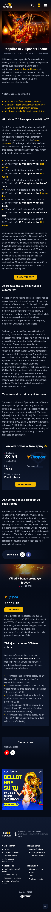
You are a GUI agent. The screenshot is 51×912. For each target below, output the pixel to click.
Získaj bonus (14, 610)
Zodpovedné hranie (11, 853)
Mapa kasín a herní (36, 849)
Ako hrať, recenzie (36, 879)
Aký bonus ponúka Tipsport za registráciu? (25, 111)
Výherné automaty (36, 869)
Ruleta (31, 873)
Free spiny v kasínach (12, 878)
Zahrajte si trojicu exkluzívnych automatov (25, 104)
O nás (6, 849)
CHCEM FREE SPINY (25, 277)
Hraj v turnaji (25, 484)
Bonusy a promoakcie (37, 853)
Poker (31, 876)
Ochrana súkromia (11, 856)
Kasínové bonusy (10, 875)
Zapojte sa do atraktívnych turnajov (21, 108)
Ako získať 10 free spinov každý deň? (23, 101)
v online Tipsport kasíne (26, 69)
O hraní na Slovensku (37, 856)
